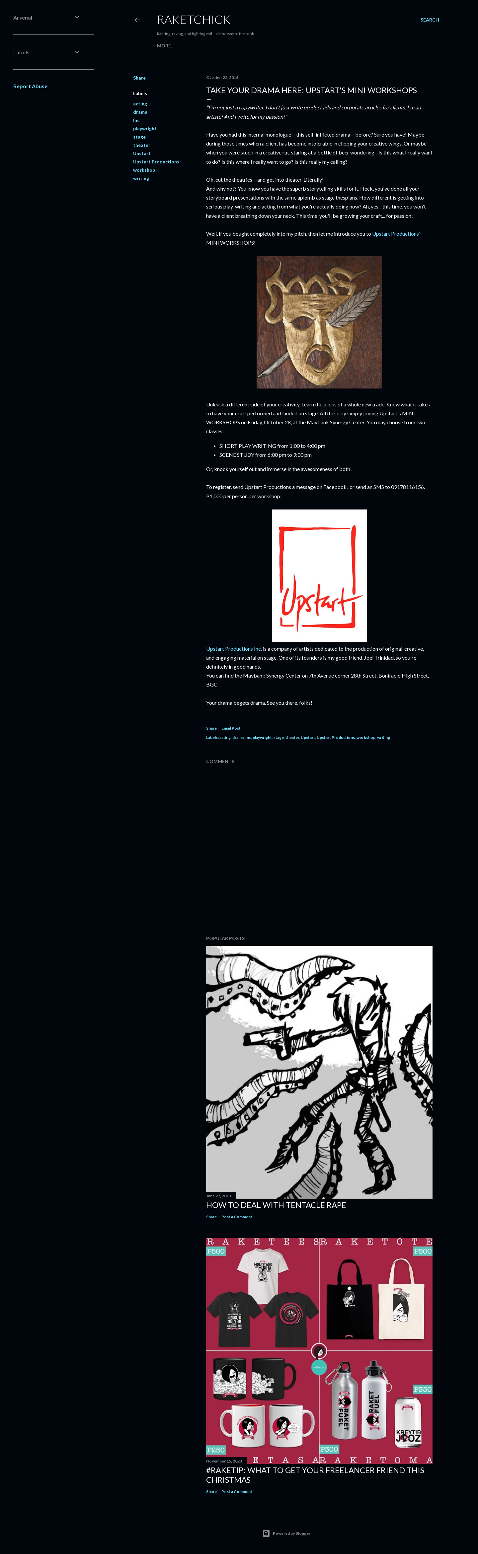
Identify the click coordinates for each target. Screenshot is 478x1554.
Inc (136, 120)
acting (140, 103)
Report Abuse (30, 86)
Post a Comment (236, 1216)
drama (140, 112)
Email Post (231, 728)
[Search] (430, 20)
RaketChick (193, 19)
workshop (144, 170)
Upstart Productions (156, 161)
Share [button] (139, 78)
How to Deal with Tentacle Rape (276, 1205)
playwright (145, 128)
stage (139, 137)
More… (166, 45)
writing (141, 178)
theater (141, 145)
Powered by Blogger (286, 1533)
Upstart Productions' (396, 233)
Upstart (142, 153)
